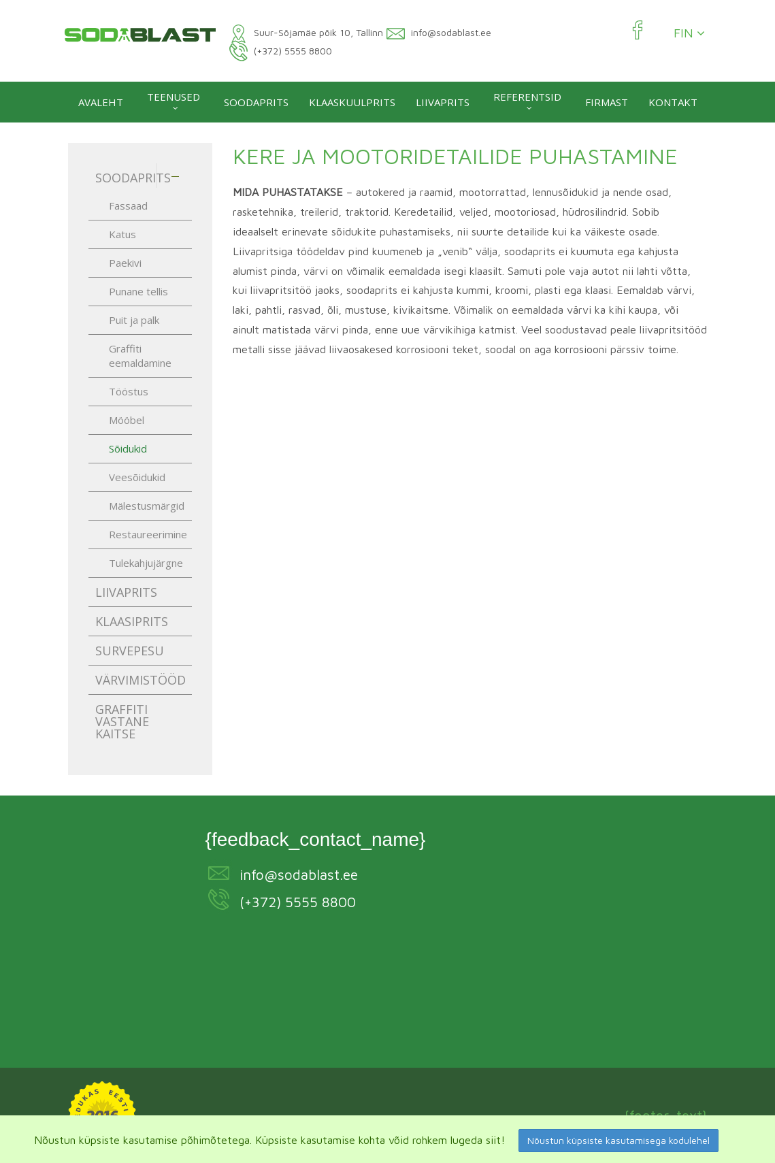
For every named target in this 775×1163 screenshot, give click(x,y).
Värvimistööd (140, 680)
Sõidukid (128, 448)
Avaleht (100, 102)
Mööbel (126, 420)
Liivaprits (442, 102)
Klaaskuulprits (352, 102)
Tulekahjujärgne (146, 563)
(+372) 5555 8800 (298, 902)
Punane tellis (138, 291)
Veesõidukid (137, 477)
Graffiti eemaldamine (140, 356)
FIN (689, 33)
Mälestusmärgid (146, 505)
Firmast (606, 102)
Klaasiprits (131, 621)
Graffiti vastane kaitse (122, 721)
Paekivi (125, 262)
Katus (122, 234)
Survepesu (129, 650)
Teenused (173, 96)
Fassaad (128, 205)
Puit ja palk (134, 320)
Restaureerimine (148, 534)
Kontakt (672, 102)
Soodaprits (256, 102)
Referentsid (527, 96)
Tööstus (128, 391)
